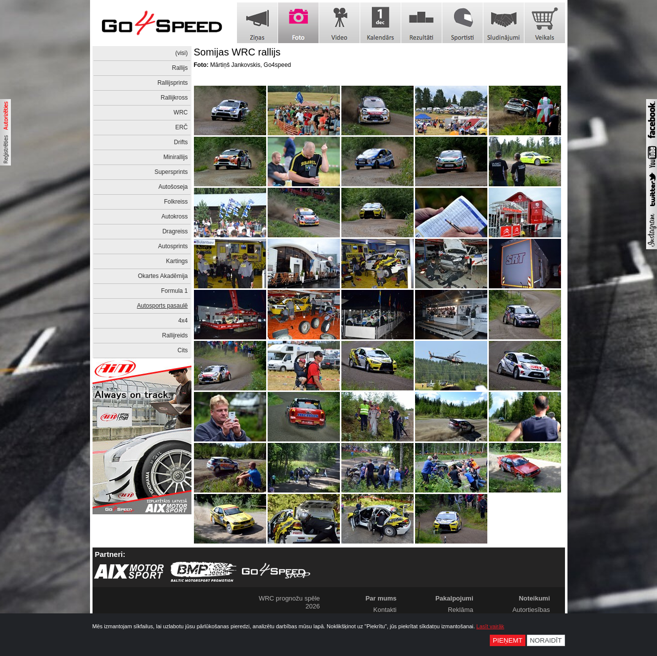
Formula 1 (174, 290)
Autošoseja (173, 186)
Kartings (177, 261)
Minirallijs (175, 157)
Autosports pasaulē (162, 305)
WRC (181, 112)
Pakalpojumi (454, 598)
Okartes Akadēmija (163, 276)
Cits (183, 350)
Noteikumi (534, 598)
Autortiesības (531, 609)
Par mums (381, 598)
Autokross (174, 216)
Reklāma (460, 609)
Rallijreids (175, 335)
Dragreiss (175, 231)
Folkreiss (176, 201)
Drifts (181, 142)
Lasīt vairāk (490, 626)
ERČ (181, 127)
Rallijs (180, 67)
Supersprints (171, 171)
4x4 (183, 320)
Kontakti (385, 609)
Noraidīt (546, 640)
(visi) (181, 53)
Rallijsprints (172, 82)
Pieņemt (507, 640)
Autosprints (173, 246)
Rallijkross (174, 97)
